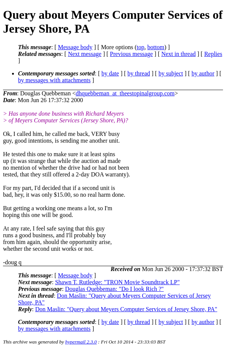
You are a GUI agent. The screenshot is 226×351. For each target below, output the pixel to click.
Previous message (131, 54)
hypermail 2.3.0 (81, 342)
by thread (139, 73)
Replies (213, 54)
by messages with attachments (54, 80)
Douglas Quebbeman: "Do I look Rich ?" (114, 289)
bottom (155, 47)
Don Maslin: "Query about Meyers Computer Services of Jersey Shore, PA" (126, 309)
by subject (170, 73)
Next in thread (178, 54)
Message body (75, 47)
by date (110, 73)
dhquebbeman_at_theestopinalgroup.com (124, 93)
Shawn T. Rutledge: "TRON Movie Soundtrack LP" (117, 282)
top (140, 47)
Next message (84, 54)
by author (202, 73)
